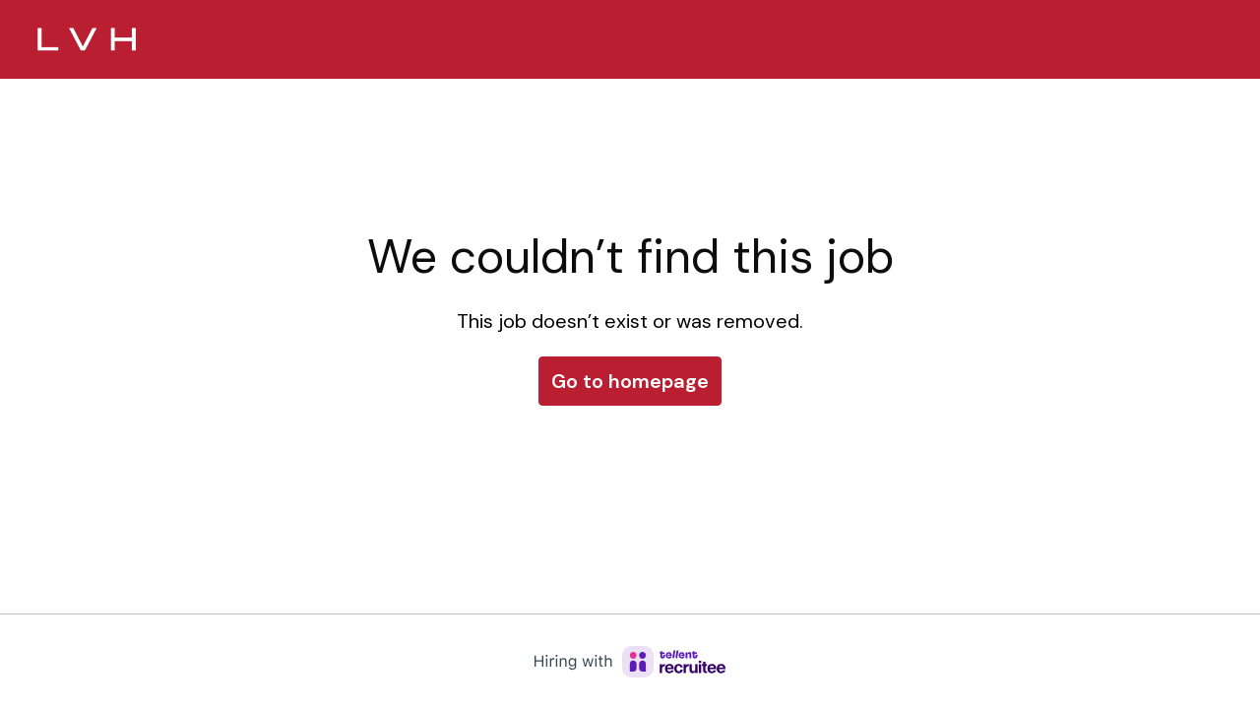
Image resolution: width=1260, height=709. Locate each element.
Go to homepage (630, 381)
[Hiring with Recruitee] (630, 661)
